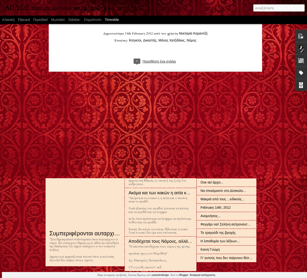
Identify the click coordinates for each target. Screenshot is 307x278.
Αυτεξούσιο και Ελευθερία (153, 158)
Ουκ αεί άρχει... (212, 182)
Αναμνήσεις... (210, 216)
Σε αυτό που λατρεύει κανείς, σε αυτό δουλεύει (108, 111)
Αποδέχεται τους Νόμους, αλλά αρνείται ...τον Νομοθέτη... (184, 241)
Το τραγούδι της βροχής (218, 233)
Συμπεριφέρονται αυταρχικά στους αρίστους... (107, 233)
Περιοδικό (40, 20)
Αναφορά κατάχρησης (202, 274)
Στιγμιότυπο (92, 20)
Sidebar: (74, 20)
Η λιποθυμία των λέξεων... (220, 241)
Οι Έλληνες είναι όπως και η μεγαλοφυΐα (230, 111)
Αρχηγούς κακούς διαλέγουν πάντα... (228, 174)
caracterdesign (160, 274)
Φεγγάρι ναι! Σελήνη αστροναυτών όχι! (229, 224)
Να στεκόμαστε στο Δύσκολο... (223, 191)
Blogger (183, 274)
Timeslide (112, 20)
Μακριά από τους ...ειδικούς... (222, 199)
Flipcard (24, 20)
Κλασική (8, 20)
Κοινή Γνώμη (210, 249)
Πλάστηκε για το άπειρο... (219, 157)
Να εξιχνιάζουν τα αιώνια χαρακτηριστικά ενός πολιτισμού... (244, 102)
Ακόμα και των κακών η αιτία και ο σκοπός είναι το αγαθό (183, 192)
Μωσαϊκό (58, 20)
